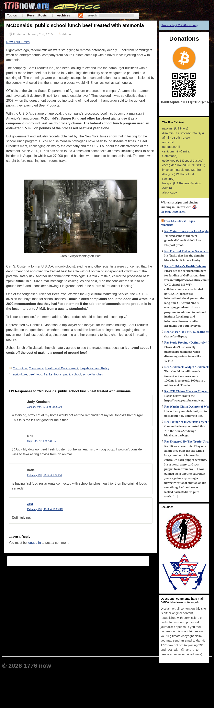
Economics (36, 368)
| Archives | (63, 15)
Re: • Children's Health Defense (185, 266)
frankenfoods (53, 374)
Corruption (20, 368)
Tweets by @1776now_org (179, 25)
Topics (12, 15)
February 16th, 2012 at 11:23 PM (45, 509)
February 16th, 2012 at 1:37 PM (44, 475)
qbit (30, 504)
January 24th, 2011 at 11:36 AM (44, 407)
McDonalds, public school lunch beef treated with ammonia (75, 25)
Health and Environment (61, 368)
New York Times (18, 42)
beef (32, 374)
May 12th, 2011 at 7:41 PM (42, 441)
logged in (34, 542)
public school (72, 374)
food (39, 374)
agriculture (20, 374)
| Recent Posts (34, 15)
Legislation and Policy (94, 368)
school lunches (93, 374)
